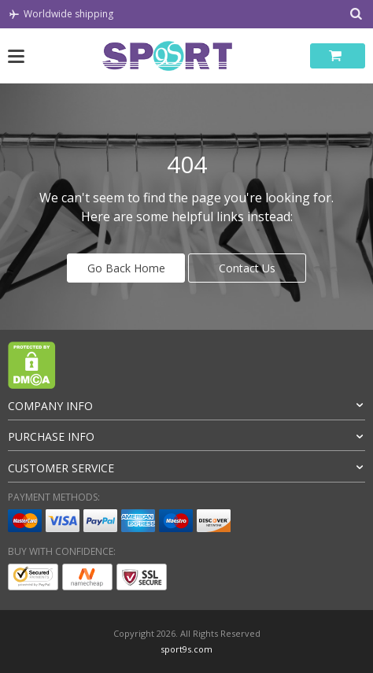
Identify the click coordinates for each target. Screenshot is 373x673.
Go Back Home (126, 268)
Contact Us (247, 268)
